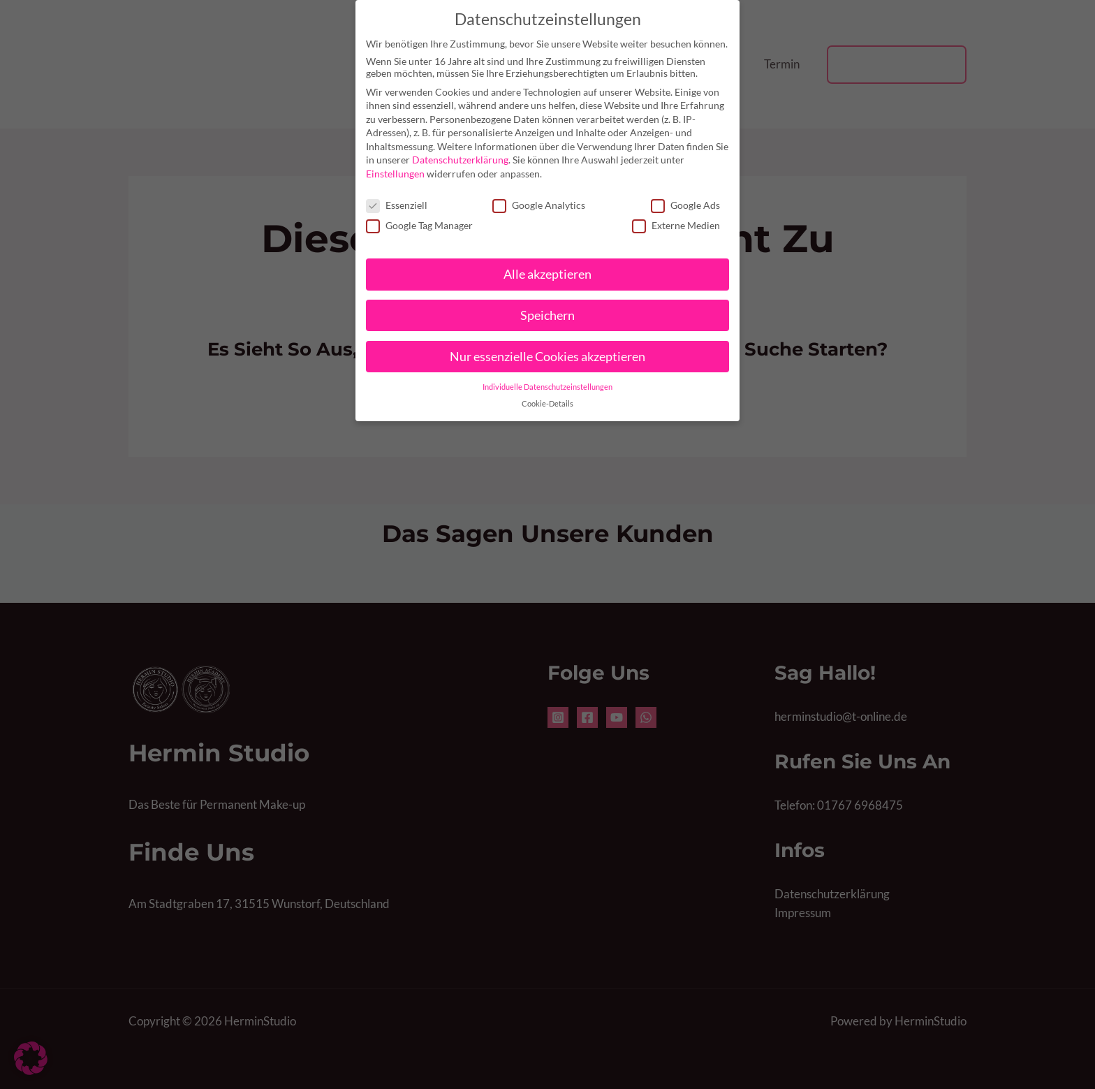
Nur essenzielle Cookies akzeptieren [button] (547, 356)
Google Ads (685, 205)
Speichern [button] (547, 315)
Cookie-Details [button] (547, 404)
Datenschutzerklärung (460, 160)
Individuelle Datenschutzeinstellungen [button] (547, 386)
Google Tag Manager (419, 225)
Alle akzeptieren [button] (547, 274)
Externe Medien (676, 225)
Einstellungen (395, 174)
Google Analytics (538, 205)
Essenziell (396, 205)
